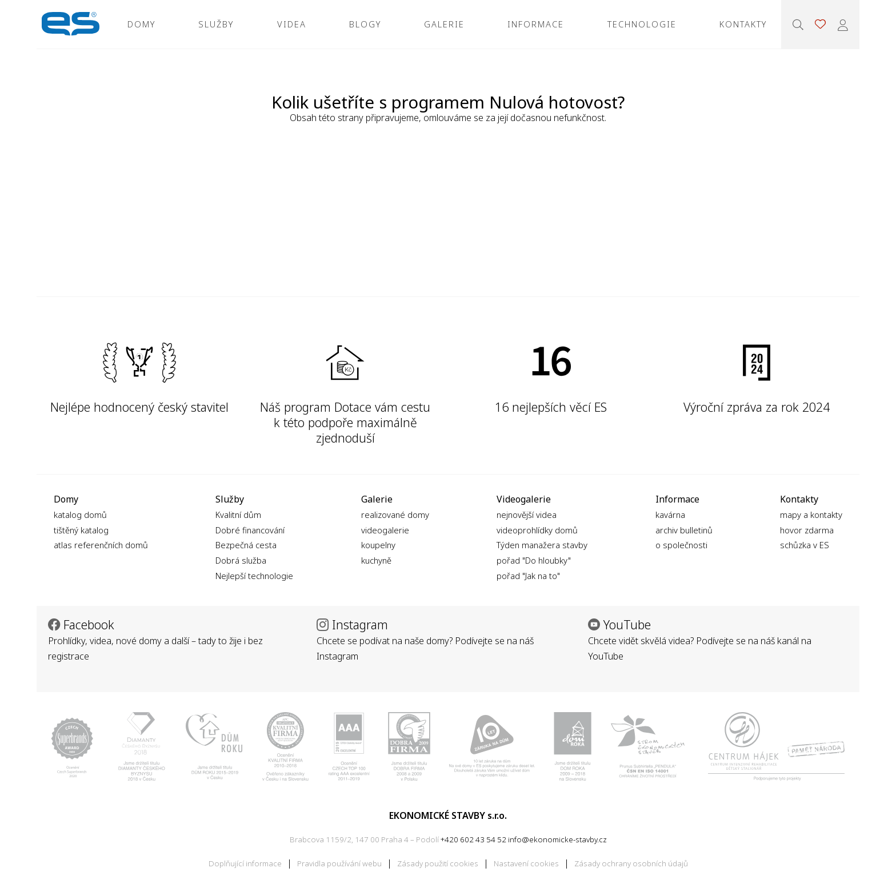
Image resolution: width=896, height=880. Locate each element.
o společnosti (681, 544)
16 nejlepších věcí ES (551, 407)
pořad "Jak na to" (528, 575)
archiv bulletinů (684, 530)
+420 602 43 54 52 (473, 839)
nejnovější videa (527, 514)
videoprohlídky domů (537, 530)
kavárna (670, 514)
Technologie (642, 24)
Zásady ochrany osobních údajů (631, 863)
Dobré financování (250, 530)
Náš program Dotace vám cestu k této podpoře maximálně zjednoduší (345, 422)
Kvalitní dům (238, 514)
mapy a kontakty (811, 514)
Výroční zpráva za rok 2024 (756, 407)
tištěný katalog (81, 530)
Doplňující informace (245, 863)
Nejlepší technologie (254, 575)
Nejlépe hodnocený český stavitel (139, 407)
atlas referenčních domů (101, 544)
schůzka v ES (804, 544)
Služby (216, 24)
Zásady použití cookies (437, 863)
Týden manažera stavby (542, 544)
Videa (291, 24)
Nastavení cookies (526, 863)
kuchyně (376, 560)
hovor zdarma (807, 530)
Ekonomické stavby (71, 24)
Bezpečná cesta (246, 544)
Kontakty (743, 24)
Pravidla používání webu (339, 863)
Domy (141, 24)
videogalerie (385, 530)
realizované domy (395, 514)
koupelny (378, 544)
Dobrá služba (240, 560)
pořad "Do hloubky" (534, 560)
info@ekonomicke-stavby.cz (557, 839)
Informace (535, 24)
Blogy (365, 24)
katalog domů (80, 514)
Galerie (444, 24)
